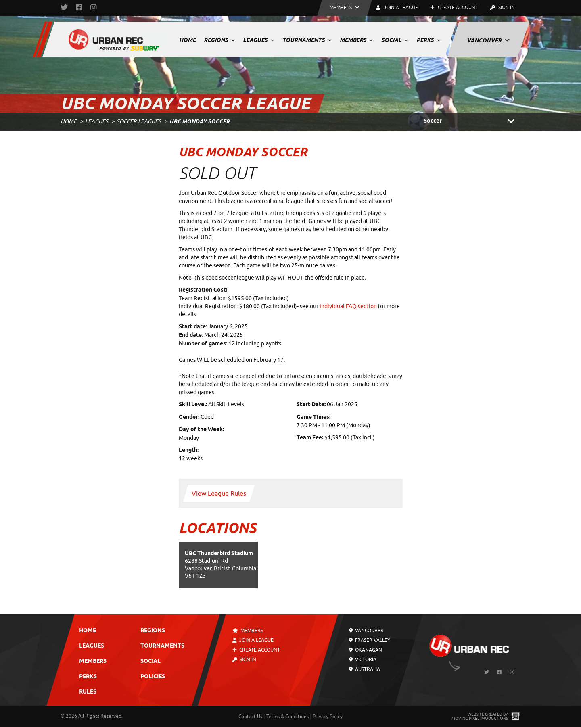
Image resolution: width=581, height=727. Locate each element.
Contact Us (250, 716)
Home (187, 40)
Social (394, 40)
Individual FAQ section (348, 306)
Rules (87, 692)
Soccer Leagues (139, 121)
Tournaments (307, 40)
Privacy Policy (328, 716)
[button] (344, 8)
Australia (364, 669)
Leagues (258, 40)
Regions (219, 40)
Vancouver (488, 40)
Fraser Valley (369, 640)
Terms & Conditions (287, 716)
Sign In (502, 7)
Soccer (472, 121)
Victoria (362, 659)
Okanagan (365, 650)
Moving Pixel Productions (479, 718)
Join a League (253, 640)
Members (356, 40)
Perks (428, 40)
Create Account (454, 7)
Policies (152, 677)
